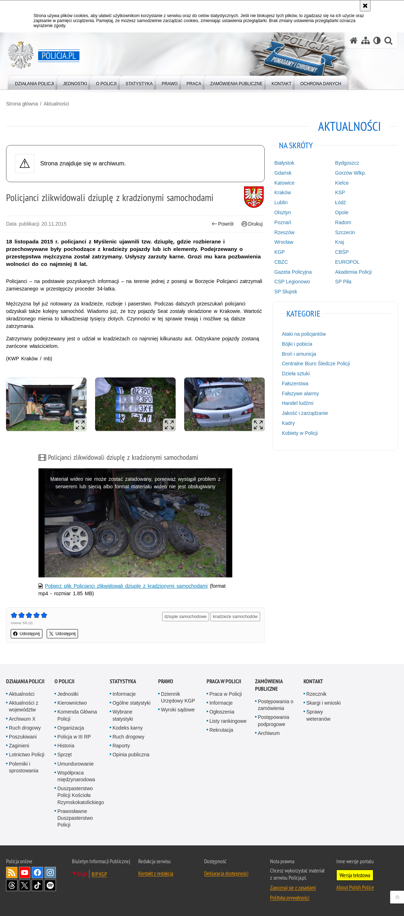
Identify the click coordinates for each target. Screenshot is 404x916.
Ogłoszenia (221, 712)
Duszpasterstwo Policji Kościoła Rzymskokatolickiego (80, 795)
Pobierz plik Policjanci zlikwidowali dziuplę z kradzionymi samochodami (126, 586)
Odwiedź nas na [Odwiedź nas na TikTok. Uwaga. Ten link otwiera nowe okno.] (37, 885)
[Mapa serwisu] (365, 40)
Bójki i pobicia (297, 344)
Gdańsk (282, 173)
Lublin (281, 202)
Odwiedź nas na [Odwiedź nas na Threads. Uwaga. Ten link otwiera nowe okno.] (11, 885)
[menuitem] (34, 82)
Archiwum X (22, 719)
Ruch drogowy (25, 728)
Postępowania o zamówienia (276, 705)
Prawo (165, 681)
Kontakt (313, 681)
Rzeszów (284, 232)
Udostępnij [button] (26, 633)
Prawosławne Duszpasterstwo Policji (75, 818)
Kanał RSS (11, 872)
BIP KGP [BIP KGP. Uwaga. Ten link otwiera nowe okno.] (99, 874)
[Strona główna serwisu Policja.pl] (354, 40)
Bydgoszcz (347, 163)
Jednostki (67, 694)
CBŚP (342, 252)
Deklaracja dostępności (226, 873)
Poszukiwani (23, 737)
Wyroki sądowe (178, 709)
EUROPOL (347, 262)
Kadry (288, 423)
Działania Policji (25, 681)
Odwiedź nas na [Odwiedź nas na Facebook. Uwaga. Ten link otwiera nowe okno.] (37, 872)
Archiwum (269, 733)
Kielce (342, 183)
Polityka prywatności (289, 897)
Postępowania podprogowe (273, 720)
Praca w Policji (224, 681)
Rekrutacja (221, 730)
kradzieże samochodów (235, 616)
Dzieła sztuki (296, 373)
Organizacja (70, 728)
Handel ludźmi (298, 403)
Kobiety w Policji (300, 433)
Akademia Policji (353, 272)
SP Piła (343, 281)
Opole (341, 212)
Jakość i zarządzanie (305, 413)
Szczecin (345, 232)
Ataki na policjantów (304, 334)
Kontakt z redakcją (155, 873)
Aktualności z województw (23, 706)
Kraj (339, 242)
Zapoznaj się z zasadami (293, 887)
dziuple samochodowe (186, 616)
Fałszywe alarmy (300, 393)
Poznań (282, 222)
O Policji (64, 681)
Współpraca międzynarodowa (76, 776)
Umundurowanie (75, 764)
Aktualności (56, 104)
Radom (343, 222)
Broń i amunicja (299, 354)
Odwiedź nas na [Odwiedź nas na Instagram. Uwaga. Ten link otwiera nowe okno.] (50, 872)
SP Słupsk (285, 291)
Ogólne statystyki (132, 703)
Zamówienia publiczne (269, 685)
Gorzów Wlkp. (350, 173)
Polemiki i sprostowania (23, 767)
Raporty (121, 745)
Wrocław (283, 242)
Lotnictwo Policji (27, 754)
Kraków (282, 192)
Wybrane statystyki (123, 715)
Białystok (284, 163)
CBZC (281, 262)
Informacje (124, 694)
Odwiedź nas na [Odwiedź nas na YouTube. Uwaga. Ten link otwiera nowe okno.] (24, 872)
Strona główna (22, 104)
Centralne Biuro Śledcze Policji (316, 363)
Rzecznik (316, 694)
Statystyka (123, 681)
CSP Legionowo (292, 281)
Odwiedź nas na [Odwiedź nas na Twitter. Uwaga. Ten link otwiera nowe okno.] (24, 885)
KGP (279, 252)
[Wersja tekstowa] (377, 40)
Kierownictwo (72, 703)
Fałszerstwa (295, 383)
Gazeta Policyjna (293, 272)
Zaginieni (19, 745)
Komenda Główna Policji (77, 715)
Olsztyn (282, 212)
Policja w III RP (74, 737)
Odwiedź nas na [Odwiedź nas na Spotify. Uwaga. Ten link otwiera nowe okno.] (50, 885)
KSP (340, 192)
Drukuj (252, 224)
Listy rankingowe (228, 721)
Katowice (284, 183)
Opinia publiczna (131, 754)
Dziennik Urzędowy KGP (178, 697)
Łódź (340, 202)
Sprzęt (64, 754)
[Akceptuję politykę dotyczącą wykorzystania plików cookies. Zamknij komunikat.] (365, 5)
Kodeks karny (128, 728)
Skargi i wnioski (323, 703)
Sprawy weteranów (318, 715)
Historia (65, 745)
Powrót (223, 224)
